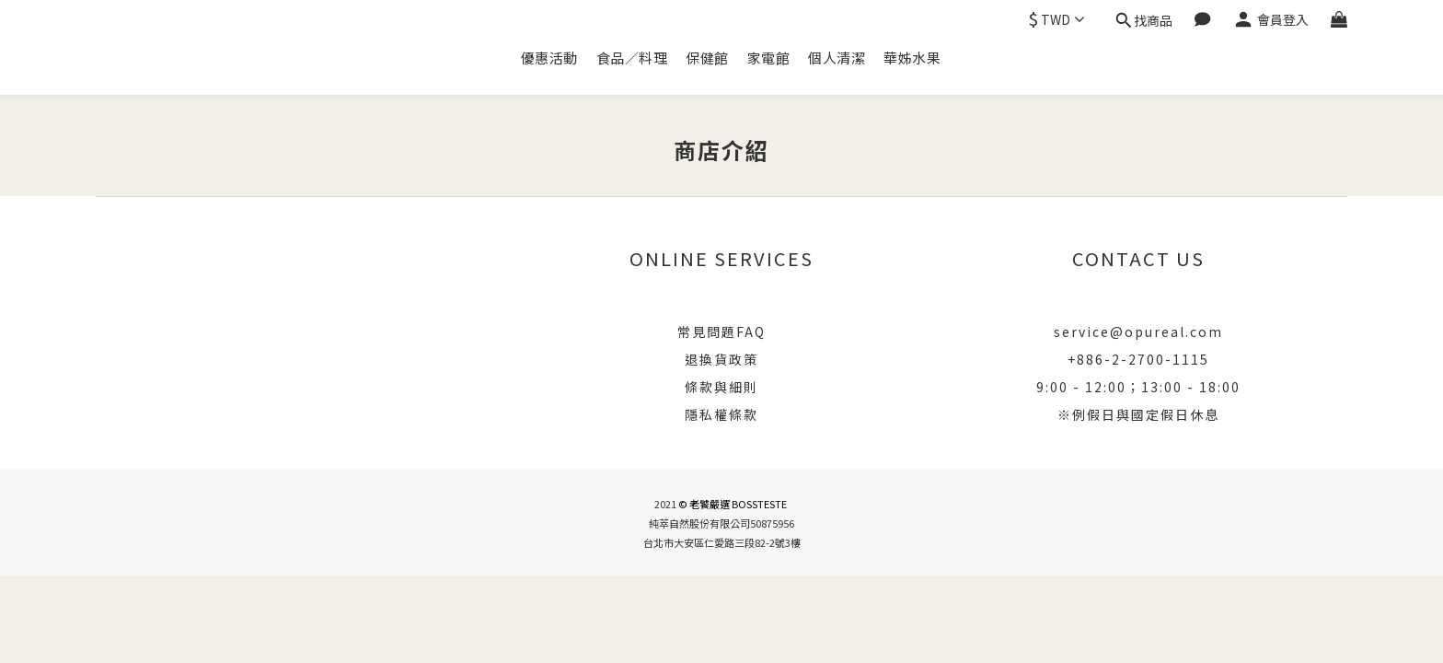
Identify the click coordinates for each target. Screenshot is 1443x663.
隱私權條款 (721, 414)
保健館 (707, 57)
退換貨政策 (721, 359)
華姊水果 (912, 57)
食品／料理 (632, 57)
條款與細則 (721, 387)
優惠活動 (549, 57)
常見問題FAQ (721, 331)
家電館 (769, 57)
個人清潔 (836, 57)
